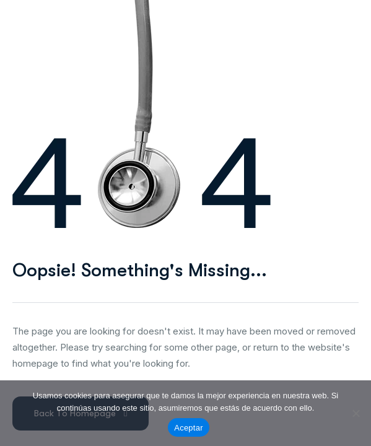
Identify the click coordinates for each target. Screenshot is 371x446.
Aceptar (188, 427)
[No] (355, 413)
